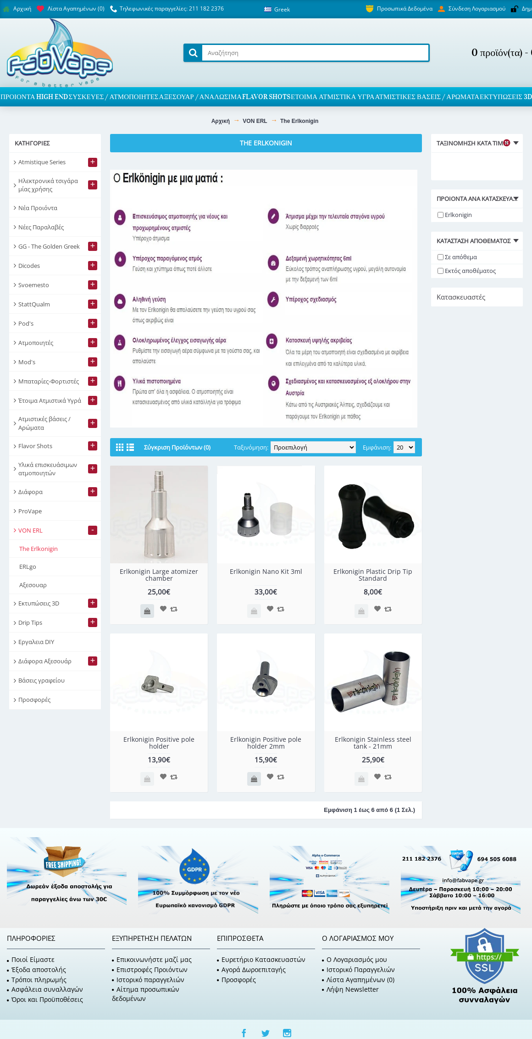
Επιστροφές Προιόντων (150, 969)
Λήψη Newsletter (350, 989)
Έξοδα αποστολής (36, 969)
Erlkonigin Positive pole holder (158, 742)
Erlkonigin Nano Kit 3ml (266, 571)
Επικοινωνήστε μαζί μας (152, 959)
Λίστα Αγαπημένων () (358, 979)
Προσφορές (236, 979)
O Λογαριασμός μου (354, 959)
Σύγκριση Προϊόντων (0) (177, 447)
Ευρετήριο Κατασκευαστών (261, 959)
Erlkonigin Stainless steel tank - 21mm (373, 742)
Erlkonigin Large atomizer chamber (159, 575)
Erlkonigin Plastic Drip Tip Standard (372, 575)
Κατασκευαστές (461, 296)
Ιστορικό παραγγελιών (148, 979)
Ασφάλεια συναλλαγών (45, 989)
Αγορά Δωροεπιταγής (251, 969)
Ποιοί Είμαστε (31, 959)
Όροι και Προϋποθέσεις (45, 999)
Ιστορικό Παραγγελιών (358, 969)
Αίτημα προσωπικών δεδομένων (145, 994)
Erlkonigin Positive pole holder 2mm (265, 742)
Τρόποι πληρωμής (36, 979)
